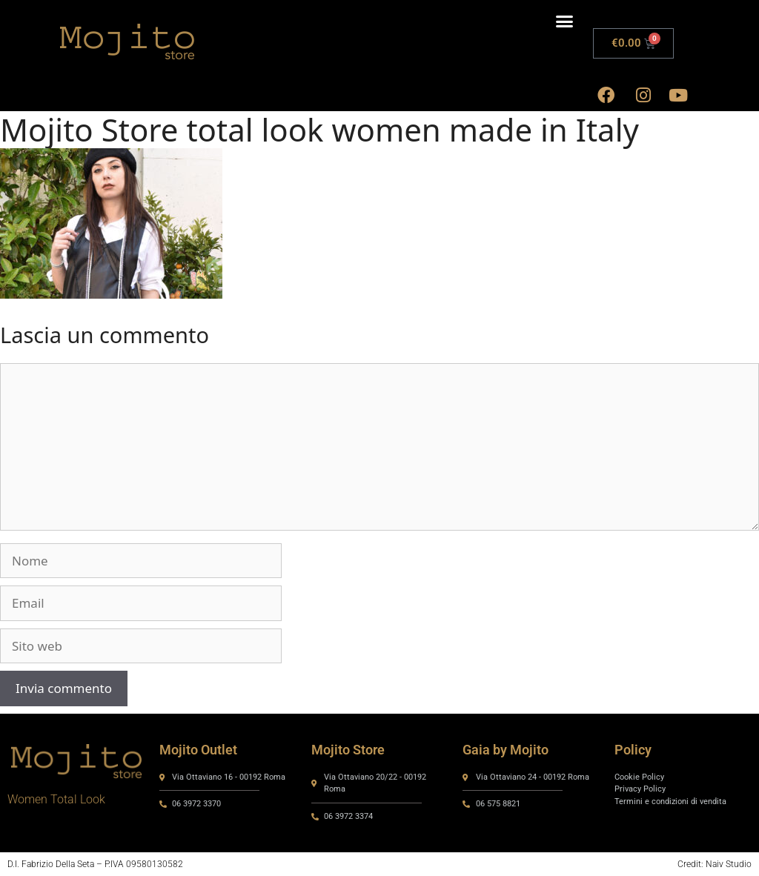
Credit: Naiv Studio (714, 864)
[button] (564, 21)
